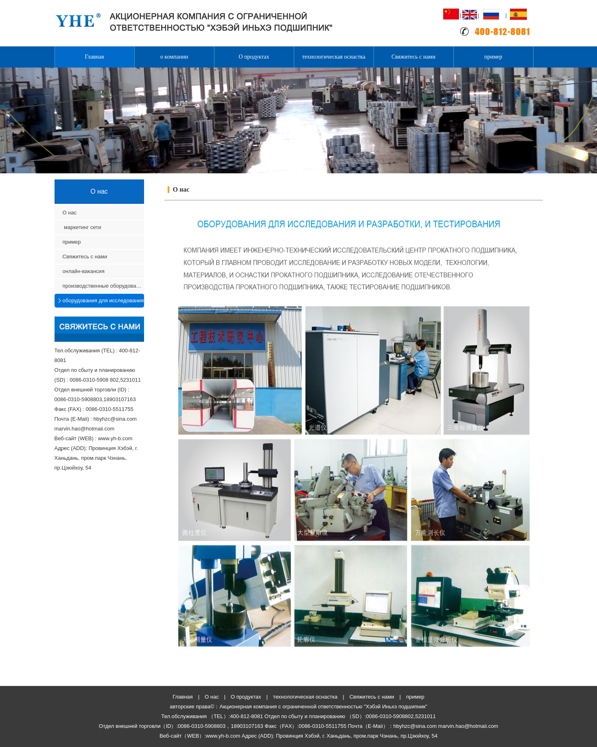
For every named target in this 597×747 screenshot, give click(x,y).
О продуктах (254, 57)
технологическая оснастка (333, 57)
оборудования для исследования (103, 300)
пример (493, 57)
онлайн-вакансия (84, 271)
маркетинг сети (83, 227)
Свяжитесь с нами (413, 57)
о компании (174, 57)
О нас (70, 213)
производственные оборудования (103, 286)
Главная (94, 57)
